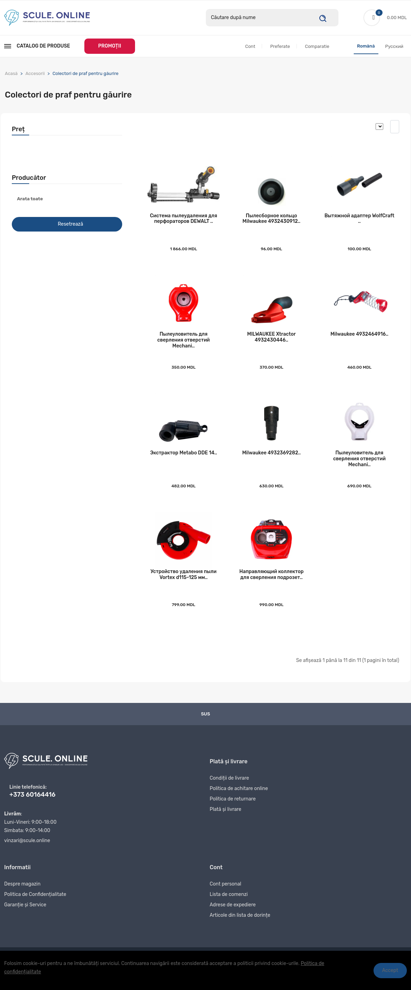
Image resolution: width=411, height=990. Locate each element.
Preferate (280, 46)
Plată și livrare (225, 819)
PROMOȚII (109, 46)
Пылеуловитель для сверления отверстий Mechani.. (183, 344)
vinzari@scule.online (27, 848)
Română (366, 46)
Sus (205, 721)
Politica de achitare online (239, 798)
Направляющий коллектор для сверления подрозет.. (271, 582)
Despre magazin (22, 894)
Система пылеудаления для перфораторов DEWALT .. (183, 221)
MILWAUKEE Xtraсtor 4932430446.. (271, 341)
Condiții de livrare (229, 788)
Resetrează (70, 225)
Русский (394, 46)
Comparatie (317, 46)
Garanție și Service (25, 914)
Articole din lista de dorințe (240, 925)
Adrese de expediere (233, 914)
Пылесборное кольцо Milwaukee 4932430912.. (272, 221)
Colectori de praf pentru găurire (85, 73)
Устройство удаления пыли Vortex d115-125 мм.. (184, 582)
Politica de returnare (233, 809)
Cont (250, 46)
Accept (390, 970)
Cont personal (225, 894)
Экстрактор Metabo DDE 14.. (183, 459)
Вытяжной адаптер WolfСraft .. (359, 221)
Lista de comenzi (229, 904)
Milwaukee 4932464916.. (359, 338)
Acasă (11, 73)
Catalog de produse (37, 46)
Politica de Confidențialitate (35, 904)
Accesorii (35, 73)
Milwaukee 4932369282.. (271, 459)
